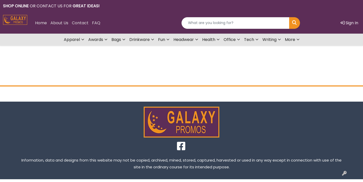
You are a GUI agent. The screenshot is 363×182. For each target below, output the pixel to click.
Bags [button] (116, 39)
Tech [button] (249, 39)
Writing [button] (269, 39)
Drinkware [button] (139, 39)
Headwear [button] (183, 39)
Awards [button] (95, 39)
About (136, 94)
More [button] (290, 39)
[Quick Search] (235, 23)
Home (41, 23)
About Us (59, 23)
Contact (80, 23)
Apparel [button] (72, 39)
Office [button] (230, 39)
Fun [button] (161, 39)
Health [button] (208, 39)
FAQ (96, 23)
